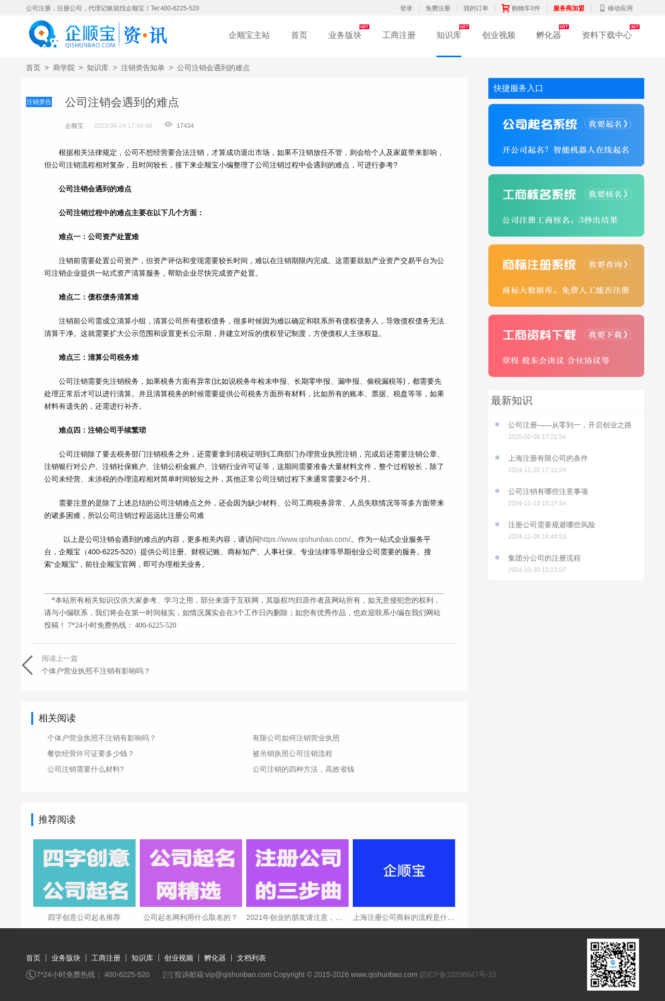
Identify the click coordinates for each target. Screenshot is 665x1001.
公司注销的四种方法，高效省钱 (303, 769)
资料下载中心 (607, 35)
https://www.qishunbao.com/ (305, 539)
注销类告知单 (143, 67)
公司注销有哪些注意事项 (548, 491)
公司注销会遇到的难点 (213, 67)
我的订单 (475, 8)
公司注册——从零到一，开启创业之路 (570, 425)
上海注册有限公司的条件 (548, 458)
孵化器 (548, 35)
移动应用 (615, 8)
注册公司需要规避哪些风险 (551, 525)
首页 (299, 35)
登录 (406, 8)
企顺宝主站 (249, 35)
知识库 (448, 35)
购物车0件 (520, 8)
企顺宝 (74, 125)
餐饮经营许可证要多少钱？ (91, 753)
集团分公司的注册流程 (544, 558)
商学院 (64, 67)
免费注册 (437, 8)
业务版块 (345, 35)
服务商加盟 (568, 8)
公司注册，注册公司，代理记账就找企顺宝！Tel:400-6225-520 (112, 8)
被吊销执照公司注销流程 (292, 753)
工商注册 (399, 35)
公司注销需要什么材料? (85, 769)
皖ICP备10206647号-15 (458, 974)
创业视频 (498, 35)
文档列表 (251, 958)
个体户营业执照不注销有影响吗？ (101, 738)
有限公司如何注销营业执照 (296, 738)
